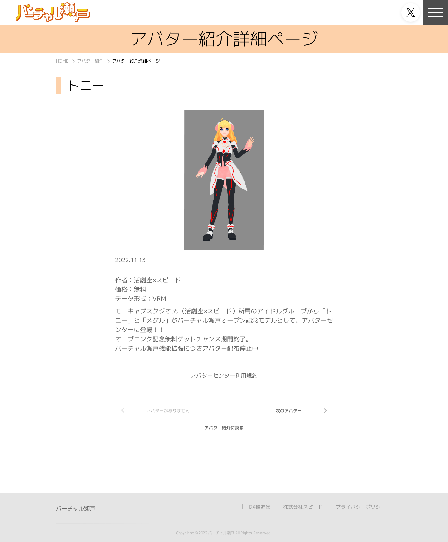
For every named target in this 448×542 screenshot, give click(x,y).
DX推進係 (259, 506)
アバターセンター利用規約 (224, 376)
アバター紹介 (90, 61)
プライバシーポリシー (360, 506)
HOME (62, 61)
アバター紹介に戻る (224, 428)
